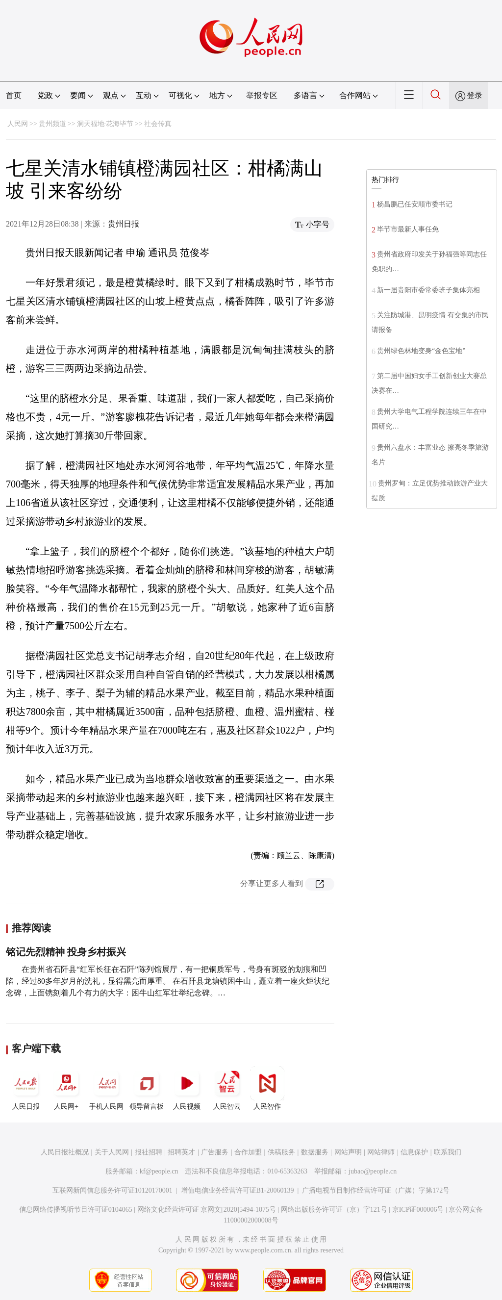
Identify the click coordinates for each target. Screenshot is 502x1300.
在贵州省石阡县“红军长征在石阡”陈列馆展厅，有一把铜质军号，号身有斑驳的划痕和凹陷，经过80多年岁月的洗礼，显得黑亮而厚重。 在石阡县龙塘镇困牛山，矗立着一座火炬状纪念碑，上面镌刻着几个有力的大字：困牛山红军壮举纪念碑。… (167, 981)
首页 (14, 95)
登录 (474, 95)
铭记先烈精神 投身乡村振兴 (66, 951)
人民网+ (66, 1088)
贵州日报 (123, 224)
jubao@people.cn (373, 1171)
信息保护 (414, 1152)
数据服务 (314, 1152)
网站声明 (348, 1152)
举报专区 (261, 95)
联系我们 (447, 1152)
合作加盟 (248, 1152)
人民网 (17, 123)
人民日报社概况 (65, 1152)
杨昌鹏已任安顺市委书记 (414, 204)
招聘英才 (181, 1152)
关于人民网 (112, 1152)
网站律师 (381, 1152)
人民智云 (227, 1088)
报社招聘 (148, 1152)
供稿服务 (281, 1152)
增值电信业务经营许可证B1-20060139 (237, 1190)
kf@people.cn (159, 1171)
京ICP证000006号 (418, 1209)
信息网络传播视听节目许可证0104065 (75, 1209)
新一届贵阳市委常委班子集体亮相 (428, 290)
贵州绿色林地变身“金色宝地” (421, 351)
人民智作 (267, 1088)
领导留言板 (146, 1088)
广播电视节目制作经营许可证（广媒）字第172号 (376, 1190)
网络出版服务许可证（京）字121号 (334, 1209)
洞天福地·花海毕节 (105, 123)
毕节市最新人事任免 (408, 229)
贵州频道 (52, 123)
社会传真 (158, 123)
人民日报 (26, 1088)
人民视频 (187, 1088)
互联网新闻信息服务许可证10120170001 (112, 1190)
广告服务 (214, 1152)
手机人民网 (106, 1088)
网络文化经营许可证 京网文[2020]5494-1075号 (206, 1209)
